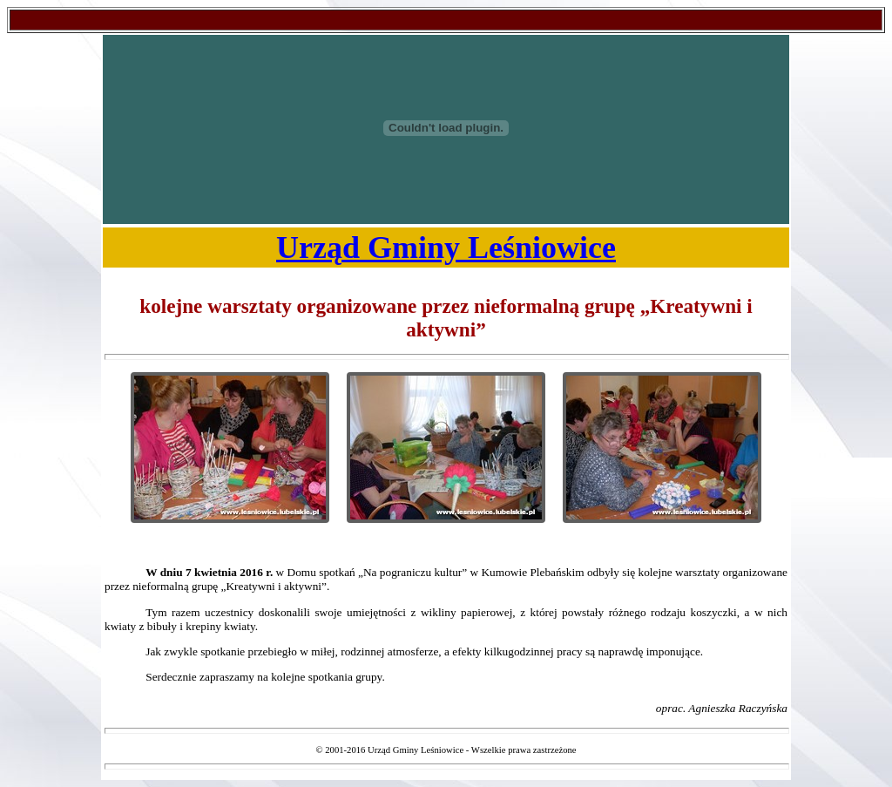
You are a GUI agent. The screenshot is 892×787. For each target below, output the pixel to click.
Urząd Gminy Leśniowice (446, 247)
